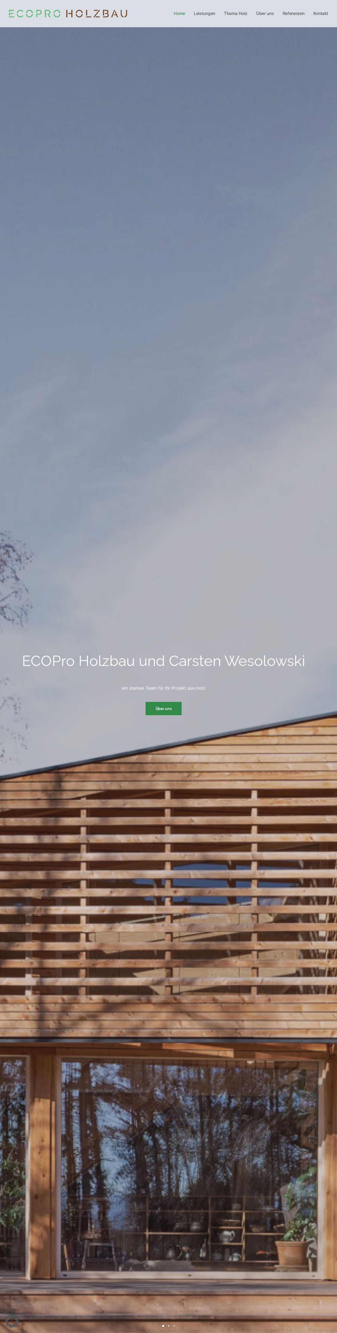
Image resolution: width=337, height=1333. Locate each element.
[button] (12, 1321)
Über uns (265, 13)
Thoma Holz (235, 13)
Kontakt (320, 13)
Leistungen (204, 13)
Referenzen (294, 13)
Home (179, 13)
